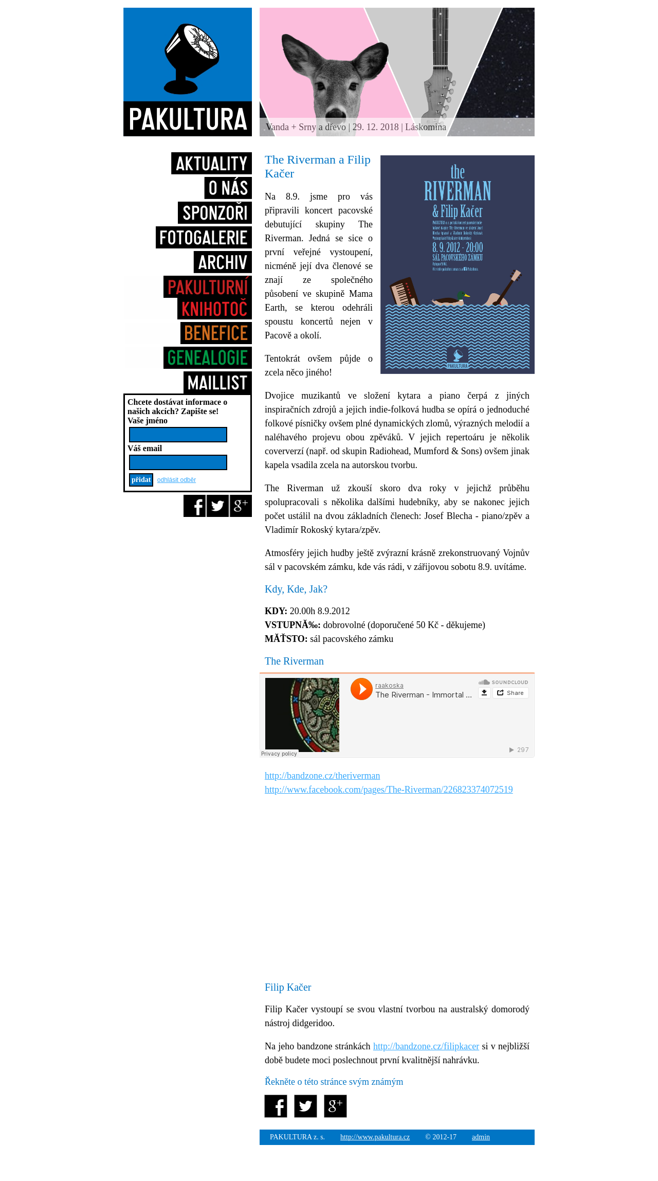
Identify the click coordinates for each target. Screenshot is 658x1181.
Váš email (144, 448)
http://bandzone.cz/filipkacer (426, 1046)
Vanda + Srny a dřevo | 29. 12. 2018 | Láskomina (356, 127)
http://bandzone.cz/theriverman (322, 776)
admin (481, 1137)
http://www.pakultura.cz (375, 1137)
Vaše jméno (147, 420)
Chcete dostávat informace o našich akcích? (177, 407)
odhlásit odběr (176, 480)
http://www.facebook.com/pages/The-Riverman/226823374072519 (389, 789)
